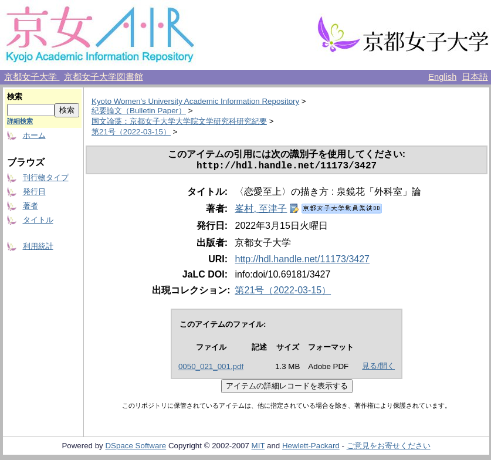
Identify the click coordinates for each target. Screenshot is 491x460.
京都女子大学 (31, 77)
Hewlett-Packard (311, 448)
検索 (14, 96)
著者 (30, 205)
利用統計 (38, 246)
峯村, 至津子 (261, 211)
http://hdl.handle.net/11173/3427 (302, 261)
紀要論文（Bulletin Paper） (139, 110)
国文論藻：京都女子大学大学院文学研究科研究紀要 (179, 121)
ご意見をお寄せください (389, 448)
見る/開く (378, 368)
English (442, 77)
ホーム (34, 135)
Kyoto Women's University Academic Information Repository (195, 101)
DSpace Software (135, 448)
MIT (258, 448)
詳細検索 (20, 120)
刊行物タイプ (46, 177)
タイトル (38, 219)
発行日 (34, 191)
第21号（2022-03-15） (131, 131)
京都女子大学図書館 (103, 77)
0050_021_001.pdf (210, 368)
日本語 (475, 77)
